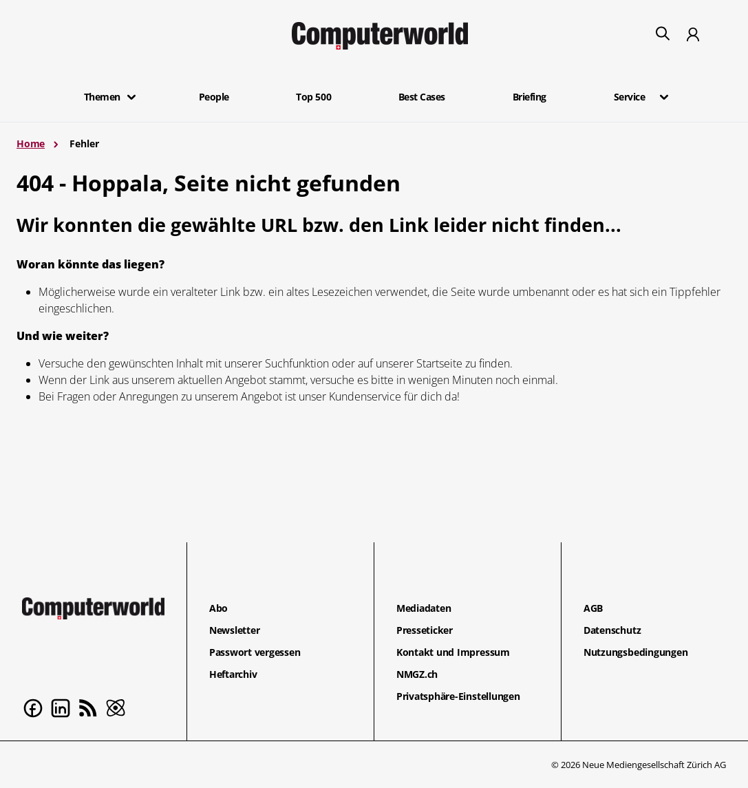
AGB (593, 608)
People (214, 97)
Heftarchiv (233, 674)
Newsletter (234, 630)
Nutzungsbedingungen (635, 652)
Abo (218, 608)
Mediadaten (423, 608)
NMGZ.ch (417, 674)
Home (31, 143)
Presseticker (424, 630)
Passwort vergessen (255, 652)
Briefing (529, 97)
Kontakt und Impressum (453, 652)
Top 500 (313, 97)
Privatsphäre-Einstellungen (458, 696)
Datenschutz (612, 630)
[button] (131, 97)
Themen (102, 97)
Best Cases (421, 97)
